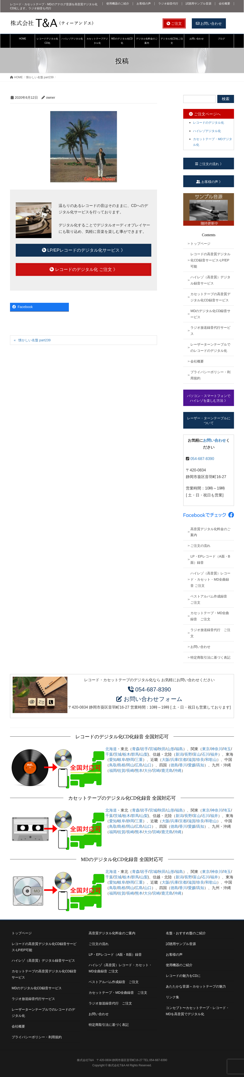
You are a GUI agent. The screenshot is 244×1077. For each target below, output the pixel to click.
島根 (121, 765)
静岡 (130, 760)
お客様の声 (144, 3)
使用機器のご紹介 (117, 3)
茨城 (118, 754)
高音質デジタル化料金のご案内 (210, 532)
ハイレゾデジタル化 (207, 131)
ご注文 (174, 23)
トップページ (200, 243)
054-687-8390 (202, 459)
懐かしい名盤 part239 (34, 340)
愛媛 (192, 765)
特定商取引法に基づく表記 (210, 657)
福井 (214, 754)
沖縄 (177, 771)
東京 (206, 749)
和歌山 (211, 760)
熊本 (139, 771)
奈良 (200, 760)
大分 (148, 771)
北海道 (111, 749)
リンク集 (172, 997)
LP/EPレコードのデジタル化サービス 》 (83, 250)
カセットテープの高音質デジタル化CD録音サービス (210, 297)
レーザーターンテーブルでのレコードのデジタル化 (210, 347)
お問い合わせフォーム (153, 699)
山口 (148, 765)
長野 (188, 754)
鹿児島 (167, 771)
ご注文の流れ (200, 546)
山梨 (144, 754)
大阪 (165, 760)
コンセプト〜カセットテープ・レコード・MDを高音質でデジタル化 (197, 1011)
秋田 (162, 749)
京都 (183, 760)
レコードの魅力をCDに (183, 976)
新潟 (179, 754)
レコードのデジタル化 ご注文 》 (83, 269)
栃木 (126, 754)
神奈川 (216, 749)
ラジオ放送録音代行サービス (210, 331)
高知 (200, 765)
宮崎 (156, 771)
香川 (183, 765)
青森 (136, 749)
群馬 (135, 754)
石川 (205, 754)
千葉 (109, 754)
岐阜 (121, 760)
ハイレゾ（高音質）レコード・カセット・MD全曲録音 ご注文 (210, 579)
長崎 (130, 771)
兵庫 (174, 760)
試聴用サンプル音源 (198, 3)
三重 (139, 760)
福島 (179, 749)
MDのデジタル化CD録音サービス (210, 314)
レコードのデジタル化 (208, 122)
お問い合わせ (209, 23)
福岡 (113, 771)
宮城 (153, 749)
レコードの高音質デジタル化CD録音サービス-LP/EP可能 (210, 260)
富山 (197, 754)
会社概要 (224, 3)
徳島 (174, 765)
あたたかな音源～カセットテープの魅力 (196, 986)
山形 (170, 749)
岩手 (144, 749)
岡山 (130, 765)
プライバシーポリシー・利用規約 (210, 375)
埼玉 (227, 749)
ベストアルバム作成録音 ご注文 (210, 599)
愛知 (113, 760)
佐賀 (121, 771)
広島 (139, 765)
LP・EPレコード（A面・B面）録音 (210, 559)
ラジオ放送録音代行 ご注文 (210, 633)
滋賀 (192, 760)
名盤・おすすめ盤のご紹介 (186, 933)
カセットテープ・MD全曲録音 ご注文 (209, 616)
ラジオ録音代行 (168, 3)
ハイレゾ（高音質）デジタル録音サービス (210, 280)
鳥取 (113, 765)
